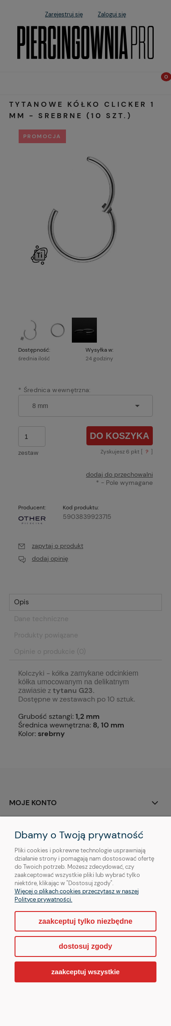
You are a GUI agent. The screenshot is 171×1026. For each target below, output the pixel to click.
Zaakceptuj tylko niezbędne (85, 921)
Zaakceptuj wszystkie (85, 972)
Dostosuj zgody (85, 946)
